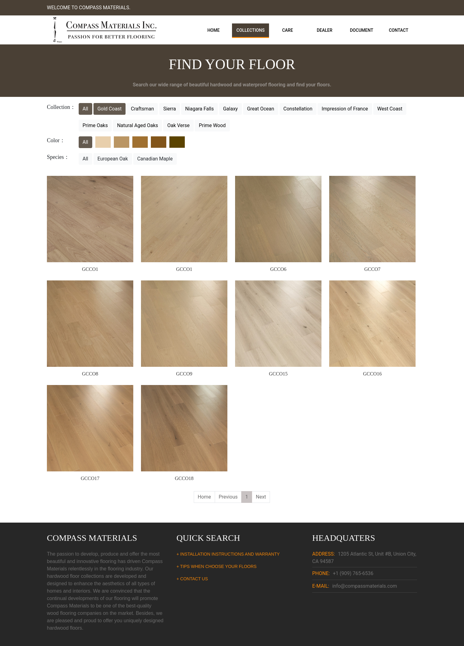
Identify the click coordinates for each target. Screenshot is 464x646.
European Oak (112, 159)
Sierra (169, 109)
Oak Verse (178, 125)
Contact (398, 30)
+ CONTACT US (192, 578)
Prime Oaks (95, 125)
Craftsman (142, 109)
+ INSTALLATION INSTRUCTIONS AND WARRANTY (228, 554)
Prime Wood (212, 125)
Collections (250, 30)
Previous (228, 497)
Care (287, 30)
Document (361, 30)
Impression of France (344, 109)
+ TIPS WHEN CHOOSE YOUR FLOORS (216, 566)
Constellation (298, 109)
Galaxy (230, 109)
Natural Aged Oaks (137, 125)
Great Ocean (260, 109)
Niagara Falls (199, 109)
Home (213, 30)
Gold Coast (109, 109)
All (85, 109)
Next (261, 497)
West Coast (390, 109)
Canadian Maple (155, 159)
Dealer (325, 30)
